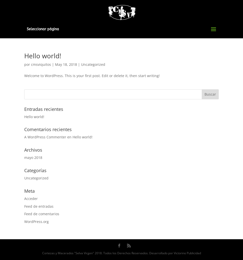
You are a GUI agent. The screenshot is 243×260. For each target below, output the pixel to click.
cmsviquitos (41, 64)
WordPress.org (36, 221)
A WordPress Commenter (45, 137)
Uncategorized (93, 64)
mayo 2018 (33, 157)
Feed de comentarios (41, 213)
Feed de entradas (39, 206)
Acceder (31, 198)
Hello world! (42, 55)
